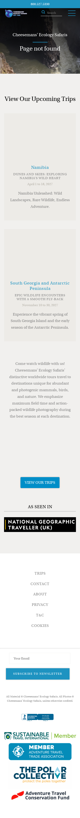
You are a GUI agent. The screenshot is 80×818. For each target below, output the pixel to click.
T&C (40, 615)
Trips (40, 573)
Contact (40, 584)
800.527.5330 (40, 4)
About (40, 594)
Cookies (40, 625)
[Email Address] (39, 658)
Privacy (40, 604)
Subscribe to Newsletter (37, 674)
